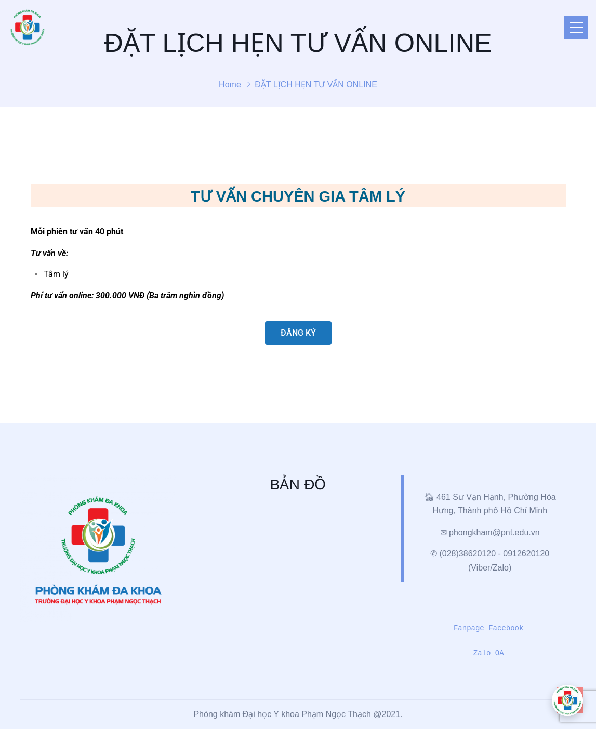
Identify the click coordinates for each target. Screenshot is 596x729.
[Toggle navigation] (576, 27)
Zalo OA (488, 653)
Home (230, 84)
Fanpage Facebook (488, 628)
